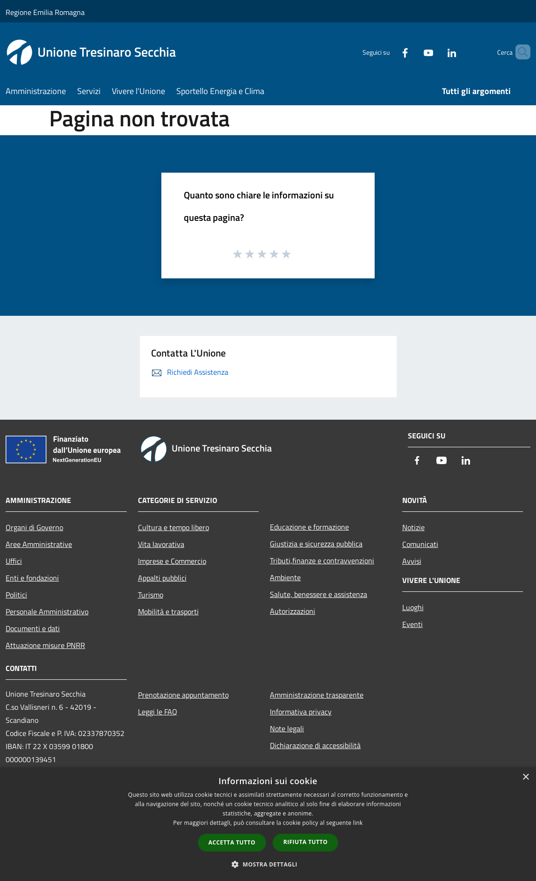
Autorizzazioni (292, 611)
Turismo (150, 594)
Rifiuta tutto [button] (305, 842)
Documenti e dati (33, 628)
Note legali (287, 728)
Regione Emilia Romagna (45, 12)
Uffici (14, 561)
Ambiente (285, 577)
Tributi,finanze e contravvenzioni (322, 560)
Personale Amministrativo (47, 611)
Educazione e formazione (309, 526)
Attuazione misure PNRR (45, 645)
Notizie (413, 527)
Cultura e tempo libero (173, 527)
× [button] (525, 777)
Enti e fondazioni (32, 577)
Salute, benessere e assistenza (318, 594)
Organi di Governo (34, 527)
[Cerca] (519, 52)
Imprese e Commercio (172, 561)
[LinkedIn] (436, 51)
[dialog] (268, 824)
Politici (16, 594)
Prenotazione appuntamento (183, 694)
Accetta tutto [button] (232, 842)
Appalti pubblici (162, 577)
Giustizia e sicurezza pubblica (316, 543)
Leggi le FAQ (157, 711)
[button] (268, 864)
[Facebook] (389, 51)
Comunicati (420, 544)
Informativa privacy (301, 711)
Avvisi (411, 561)
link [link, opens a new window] (358, 823)
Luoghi (413, 607)
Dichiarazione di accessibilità (315, 745)
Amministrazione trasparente (316, 694)
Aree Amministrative (39, 544)
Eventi (412, 624)
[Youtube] (412, 51)
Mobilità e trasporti (168, 611)
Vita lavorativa (161, 544)
